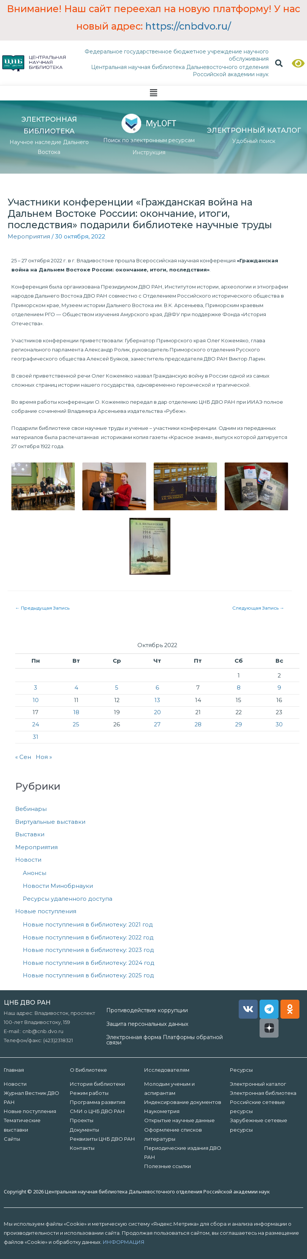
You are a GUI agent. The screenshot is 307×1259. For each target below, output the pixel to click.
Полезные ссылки (167, 1166)
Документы (84, 1130)
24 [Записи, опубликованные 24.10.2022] (35, 724)
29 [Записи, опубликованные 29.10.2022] (238, 724)
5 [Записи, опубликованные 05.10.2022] (116, 687)
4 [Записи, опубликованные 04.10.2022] (76, 687)
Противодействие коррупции (147, 1010)
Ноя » (44, 757)
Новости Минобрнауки (58, 886)
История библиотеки (97, 1084)
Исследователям (166, 1070)
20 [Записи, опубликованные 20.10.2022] (157, 712)
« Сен (23, 757)
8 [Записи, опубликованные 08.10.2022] (239, 687)
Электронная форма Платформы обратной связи (164, 1040)
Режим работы (89, 1093)
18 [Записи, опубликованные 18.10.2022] (76, 712)
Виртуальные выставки (50, 821)
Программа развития (97, 1102)
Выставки (29, 834)
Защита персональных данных (147, 1024)
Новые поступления (45, 911)
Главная (14, 1070)
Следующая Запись (258, 608)
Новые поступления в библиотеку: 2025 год (88, 975)
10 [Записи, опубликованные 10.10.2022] (36, 700)
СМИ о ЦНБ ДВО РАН (97, 1111)
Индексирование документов (182, 1102)
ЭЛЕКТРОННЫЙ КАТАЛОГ (254, 130)
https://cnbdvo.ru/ (188, 26)
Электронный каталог (258, 1084)
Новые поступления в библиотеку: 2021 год (88, 924)
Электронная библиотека (263, 1093)
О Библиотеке (88, 1070)
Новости (28, 859)
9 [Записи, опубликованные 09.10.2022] (279, 687)
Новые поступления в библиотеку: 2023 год (88, 950)
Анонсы (34, 873)
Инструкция (148, 152)
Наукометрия (161, 1111)
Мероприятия (29, 236)
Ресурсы (241, 1070)
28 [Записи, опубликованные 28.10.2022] (198, 724)
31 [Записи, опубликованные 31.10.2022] (35, 737)
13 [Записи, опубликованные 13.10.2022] (157, 700)
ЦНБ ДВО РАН (27, 1002)
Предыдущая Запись (42, 608)
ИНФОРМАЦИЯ (124, 1242)
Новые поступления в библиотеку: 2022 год (88, 937)
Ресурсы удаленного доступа (67, 898)
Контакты (82, 1148)
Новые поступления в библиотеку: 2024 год (88, 963)
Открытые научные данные (179, 1120)
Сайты (12, 1139)
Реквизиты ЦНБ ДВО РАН (102, 1139)
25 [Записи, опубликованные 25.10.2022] (76, 724)
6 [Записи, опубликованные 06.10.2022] (157, 687)
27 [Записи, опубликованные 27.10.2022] (157, 724)
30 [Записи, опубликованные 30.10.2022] (279, 724)
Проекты (81, 1120)
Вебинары (31, 809)
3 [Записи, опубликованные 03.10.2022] (35, 687)
